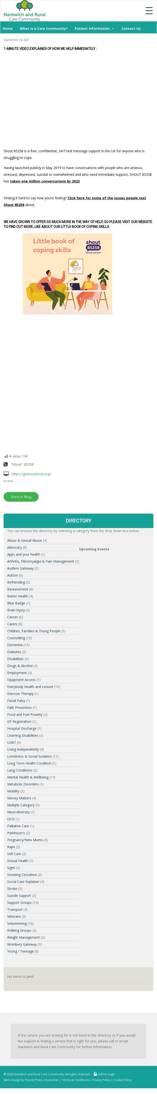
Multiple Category (21, 805)
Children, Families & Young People (33, 631)
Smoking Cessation (22, 874)
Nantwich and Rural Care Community (39, 1074)
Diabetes (14, 652)
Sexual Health (17, 860)
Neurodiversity (18, 812)
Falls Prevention (19, 707)
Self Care (14, 853)
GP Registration (19, 721)
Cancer (12, 617)
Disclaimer (51, 1080)
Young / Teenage (20, 951)
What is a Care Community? (44, 28)
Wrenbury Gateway (22, 944)
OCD (11, 819)
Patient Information (94, 28)
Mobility (13, 791)
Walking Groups (19, 930)
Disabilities (15, 658)
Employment (17, 672)
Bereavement (17, 589)
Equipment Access (21, 679)
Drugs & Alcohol (20, 665)
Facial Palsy (16, 700)
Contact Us (131, 28)
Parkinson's (16, 833)
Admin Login (103, 1074)
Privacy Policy (101, 1080)
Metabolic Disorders (23, 784)
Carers (12, 624)
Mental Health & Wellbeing (27, 777)
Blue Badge (16, 603)
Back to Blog (21, 496)
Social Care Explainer (23, 881)
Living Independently (23, 749)
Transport (15, 909)
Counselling (16, 638)
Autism (12, 575)
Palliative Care (18, 826)
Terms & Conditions (75, 1080)
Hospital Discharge (21, 728)
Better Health (17, 596)
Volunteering (17, 923)
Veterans (14, 916)
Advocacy (14, 547)
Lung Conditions (19, 770)
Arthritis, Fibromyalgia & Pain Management (40, 561)
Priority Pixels (34, 1080)
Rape (11, 847)
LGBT (11, 742)
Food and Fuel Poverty (24, 714)
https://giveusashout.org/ (27, 474)
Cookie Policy (122, 1080)
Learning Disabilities (22, 735)
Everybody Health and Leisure (30, 686)
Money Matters (19, 798)
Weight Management (23, 937)
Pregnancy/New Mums (25, 840)
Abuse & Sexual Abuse (24, 540)
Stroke (12, 888)
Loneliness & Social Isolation (29, 756)
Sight (11, 867)
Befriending (16, 582)
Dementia (15, 645)
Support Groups (19, 902)
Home (8, 28)
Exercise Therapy (20, 693)
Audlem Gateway (20, 568)
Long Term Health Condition (29, 763)
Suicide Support (19, 895)
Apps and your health (23, 554)
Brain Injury (16, 610)
